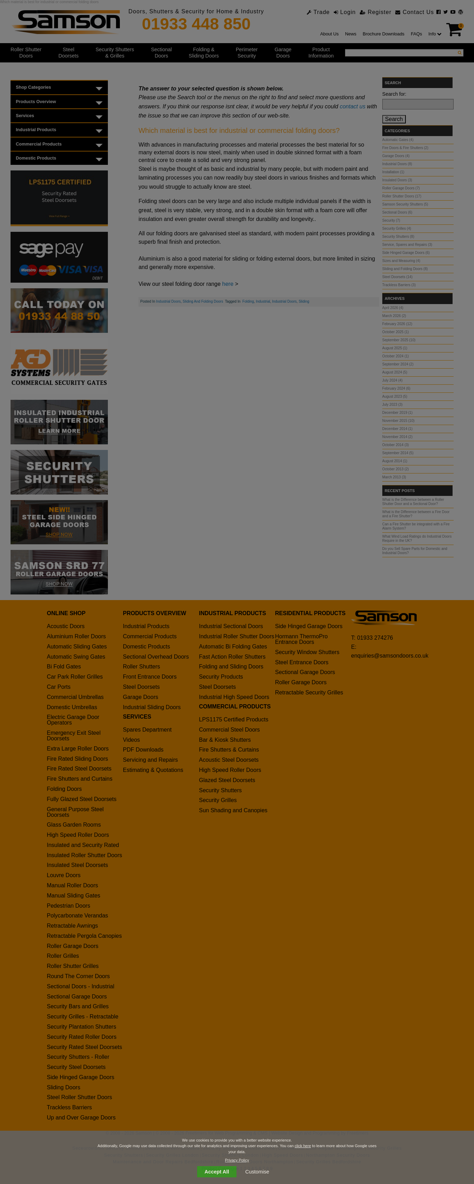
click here (303, 1146)
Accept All (216, 1172)
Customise (257, 1172)
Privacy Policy (237, 1160)
